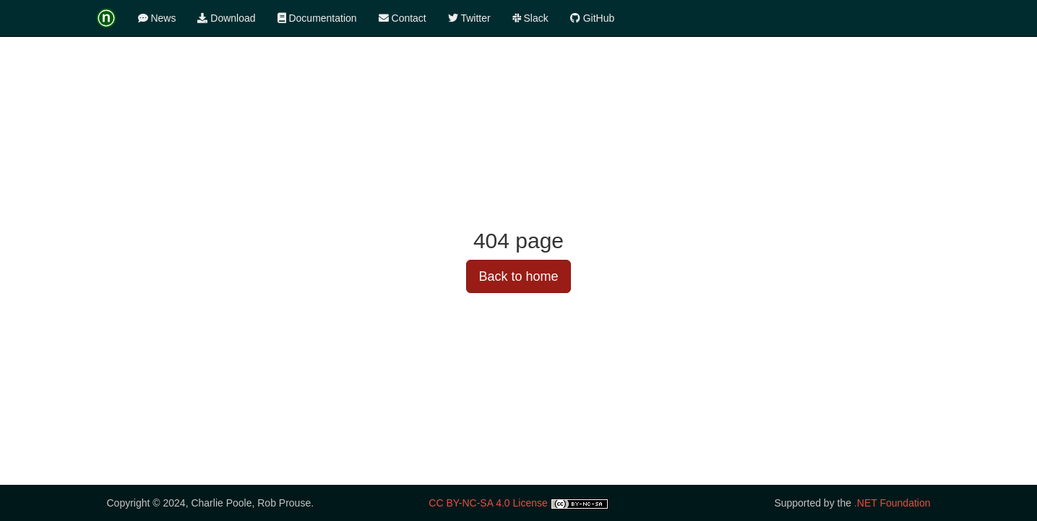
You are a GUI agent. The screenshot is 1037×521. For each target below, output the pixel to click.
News (157, 18)
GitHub (592, 18)
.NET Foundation (892, 503)
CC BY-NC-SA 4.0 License (488, 503)
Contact (402, 18)
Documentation (317, 18)
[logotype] (111, 18)
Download (226, 18)
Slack (530, 18)
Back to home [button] (518, 276)
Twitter (469, 18)
